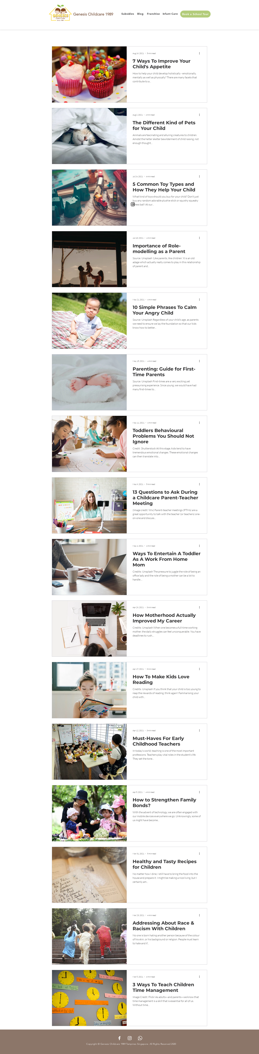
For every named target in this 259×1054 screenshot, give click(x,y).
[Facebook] (124, 204)
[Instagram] (132, 204)
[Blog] (140, 13)
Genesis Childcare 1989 (93, 14)
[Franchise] (153, 13)
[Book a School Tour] (195, 14)
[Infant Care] (170, 13)
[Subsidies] (128, 13)
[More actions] (201, 53)
